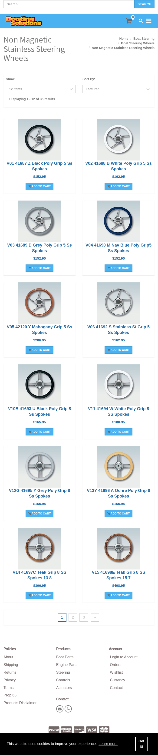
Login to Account (123, 657)
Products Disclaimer (19, 703)
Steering (63, 672)
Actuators (64, 688)
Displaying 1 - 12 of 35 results (32, 99)
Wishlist (116, 672)
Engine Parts (67, 665)
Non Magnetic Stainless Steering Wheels (123, 48)
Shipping (10, 665)
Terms (8, 688)
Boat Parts (65, 657)
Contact (116, 688)
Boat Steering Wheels (138, 43)
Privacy (9, 680)
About (8, 657)
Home (123, 38)
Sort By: (88, 79)
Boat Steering (144, 38)
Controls (63, 680)
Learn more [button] (108, 744)
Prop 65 (9, 695)
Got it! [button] (141, 743)
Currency (117, 680)
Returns (9, 672)
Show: (11, 79)
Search (144, 4)
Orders (115, 665)
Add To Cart (39, 186)
